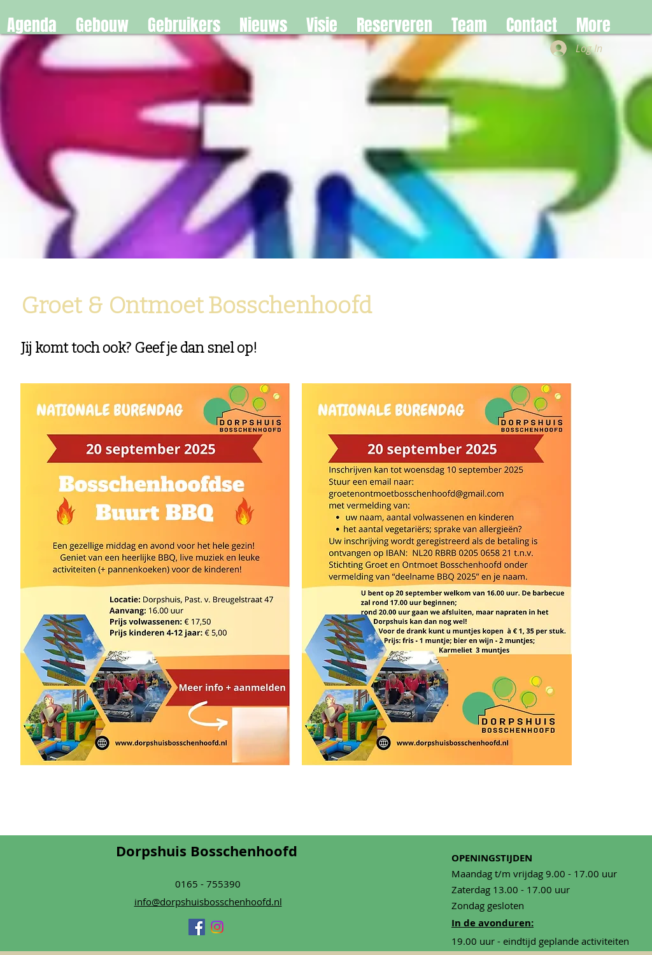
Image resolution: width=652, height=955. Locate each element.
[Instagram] (217, 927)
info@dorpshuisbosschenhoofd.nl (208, 901)
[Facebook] (196, 927)
